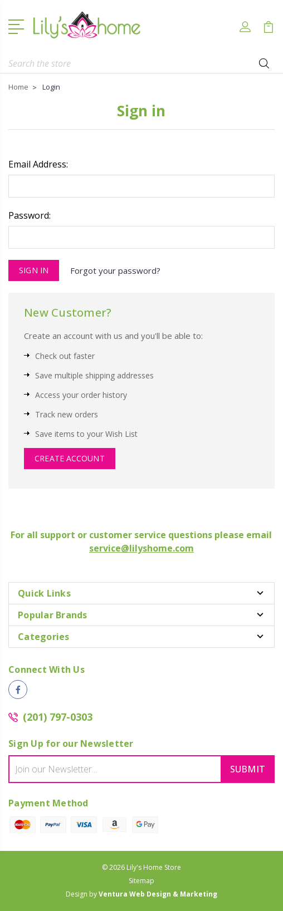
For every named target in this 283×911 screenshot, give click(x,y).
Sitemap (141, 880)
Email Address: (38, 164)
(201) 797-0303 (57, 716)
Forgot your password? (115, 270)
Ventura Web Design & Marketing (158, 894)
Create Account (69, 458)
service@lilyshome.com (141, 548)
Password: (29, 215)
